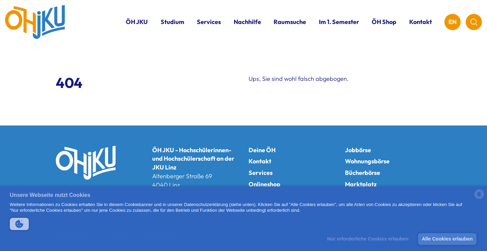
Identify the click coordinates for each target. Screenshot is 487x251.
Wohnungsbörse (367, 161)
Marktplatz (361, 184)
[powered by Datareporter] (479, 198)
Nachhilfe (247, 22)
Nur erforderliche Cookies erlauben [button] (368, 239)
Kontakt (420, 22)
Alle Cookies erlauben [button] (447, 239)
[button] (19, 224)
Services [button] (209, 22)
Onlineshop (264, 184)
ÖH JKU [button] (137, 22)
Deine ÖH (262, 150)
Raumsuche (290, 22)
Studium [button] (172, 22)
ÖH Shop (384, 22)
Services (261, 173)
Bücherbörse (362, 173)
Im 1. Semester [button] (339, 22)
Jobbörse (358, 150)
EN (452, 22)
